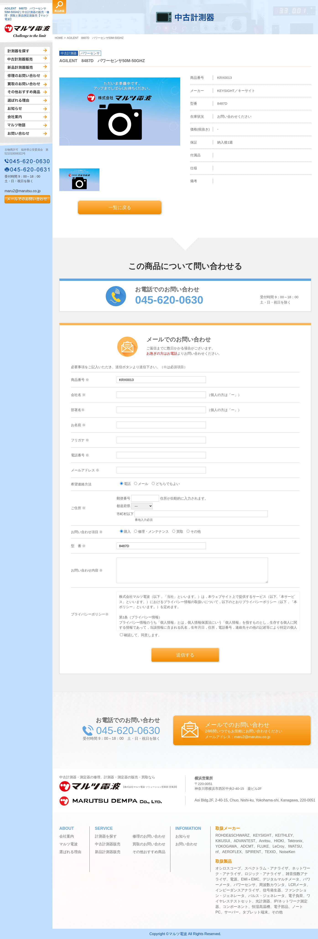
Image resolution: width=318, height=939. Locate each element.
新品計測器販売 (27, 67)
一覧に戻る (119, 207)
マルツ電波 (68, 844)
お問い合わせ (27, 133)
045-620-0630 (27, 161)
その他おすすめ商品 (27, 92)
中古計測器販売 (27, 59)
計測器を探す (27, 51)
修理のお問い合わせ (27, 76)
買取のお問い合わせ (27, 84)
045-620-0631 (27, 169)
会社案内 (27, 117)
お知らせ (27, 108)
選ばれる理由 (27, 100)
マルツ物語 (27, 125)
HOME (59, 38)
